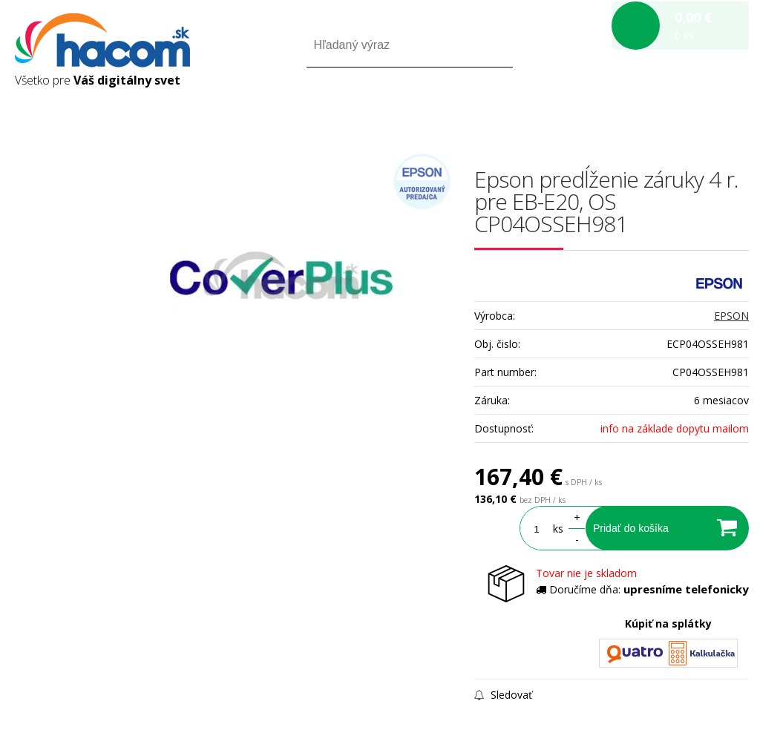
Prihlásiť (625, 110)
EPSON (731, 316)
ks (558, 528)
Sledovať (503, 695)
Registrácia (685, 110)
